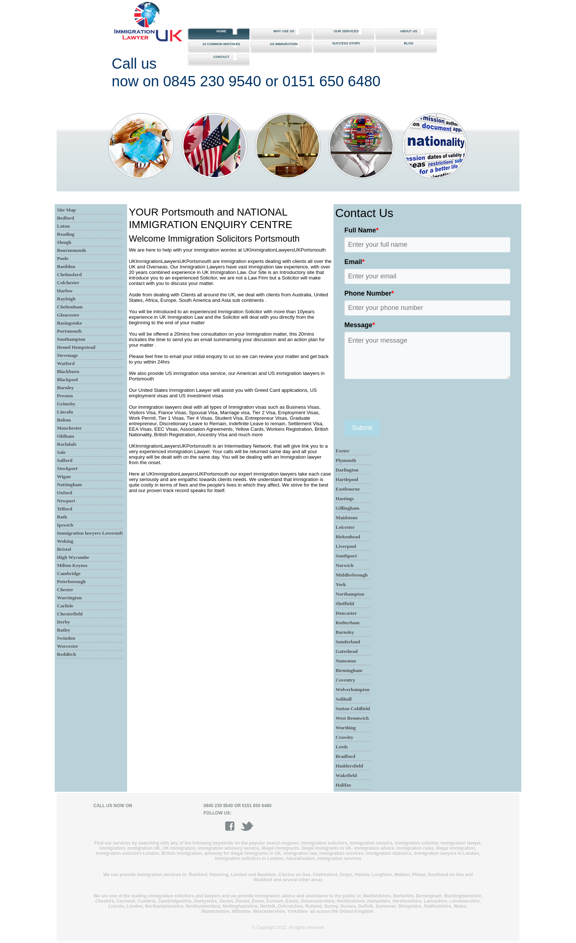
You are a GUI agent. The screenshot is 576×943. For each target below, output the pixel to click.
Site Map (66, 210)
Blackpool (67, 379)
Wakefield (346, 775)
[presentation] (400, 399)
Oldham (65, 436)
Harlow (65, 290)
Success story (346, 43)
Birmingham (349, 670)
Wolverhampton (353, 689)
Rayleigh (66, 298)
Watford (66, 363)
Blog (409, 43)
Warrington (69, 597)
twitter (247, 826)
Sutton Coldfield (353, 708)
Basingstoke (69, 323)
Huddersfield (349, 766)
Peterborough (71, 581)
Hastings (345, 498)
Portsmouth (69, 331)
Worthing (346, 727)
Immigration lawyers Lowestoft (90, 533)
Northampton (350, 594)
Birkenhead (348, 536)
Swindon (66, 638)
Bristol (64, 549)
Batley (63, 630)
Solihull (344, 699)
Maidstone (347, 517)
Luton (63, 226)
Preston (65, 395)
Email (355, 261)
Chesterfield (70, 614)
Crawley (344, 737)
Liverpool (346, 546)
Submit (362, 427)
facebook (232, 826)
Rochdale (66, 444)
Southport (346, 556)
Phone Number (369, 293)
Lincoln (65, 412)
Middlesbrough (352, 575)
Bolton (64, 420)
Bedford (65, 218)
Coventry (345, 680)
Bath (62, 517)
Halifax (343, 785)
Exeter (343, 451)
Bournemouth (71, 250)
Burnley (65, 387)
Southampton (71, 339)
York (341, 584)
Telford (64, 509)
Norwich (345, 565)
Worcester (67, 646)
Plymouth (346, 460)
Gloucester (68, 315)
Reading (65, 234)
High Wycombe (73, 557)
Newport (66, 500)
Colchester (68, 282)
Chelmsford (69, 274)
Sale (61, 452)
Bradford (345, 756)
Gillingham (347, 508)
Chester (65, 589)
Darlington (347, 470)
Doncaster (346, 613)
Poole (62, 258)
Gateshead (347, 651)
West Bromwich (352, 718)
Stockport (67, 468)
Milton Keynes (72, 565)
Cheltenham (70, 307)
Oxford (64, 492)
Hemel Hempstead (76, 347)
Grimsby (66, 404)
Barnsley (345, 632)
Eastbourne (348, 489)
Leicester (345, 527)
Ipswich (65, 525)
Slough (64, 242)
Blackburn (68, 371)
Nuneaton (346, 661)
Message (360, 325)
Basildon (66, 266)
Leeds (342, 746)
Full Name (362, 230)
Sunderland (348, 641)
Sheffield (345, 603)
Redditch (66, 654)
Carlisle (65, 605)
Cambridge (68, 573)
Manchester (69, 428)
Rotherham (348, 622)
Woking (65, 541)
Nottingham (69, 484)
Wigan (64, 476)
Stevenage (67, 355)
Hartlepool (347, 479)
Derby (63, 622)
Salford (64, 460)
